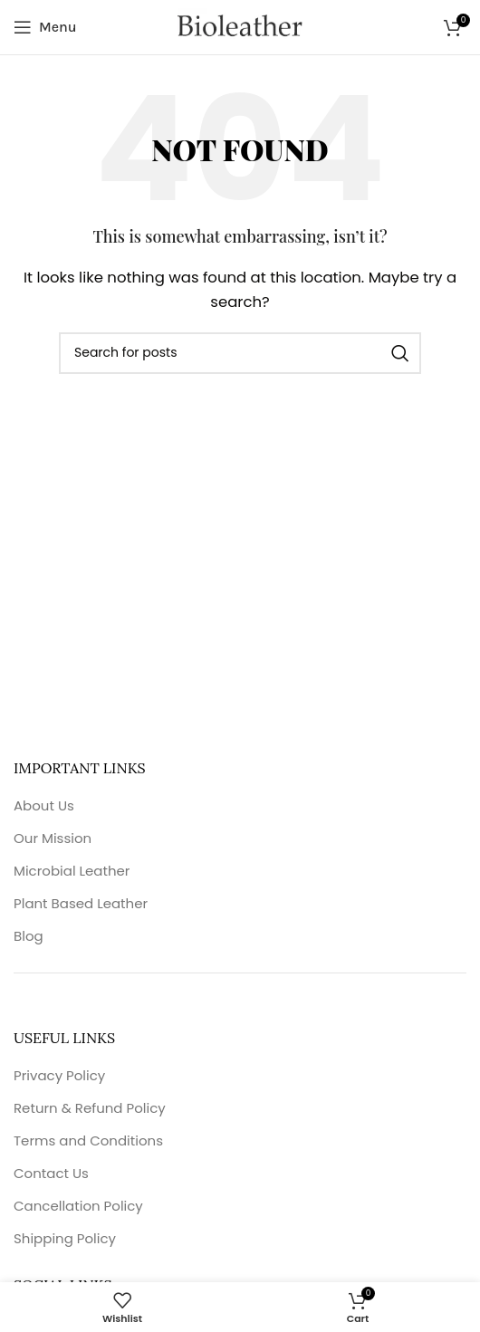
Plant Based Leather (81, 903)
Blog (28, 935)
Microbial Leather (72, 870)
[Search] (240, 353)
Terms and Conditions (88, 1140)
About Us (44, 805)
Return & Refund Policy (90, 1107)
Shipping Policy (65, 1238)
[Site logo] (240, 27)
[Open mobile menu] (45, 27)
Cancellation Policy (78, 1205)
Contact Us (51, 1173)
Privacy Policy (59, 1075)
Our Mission (52, 838)
